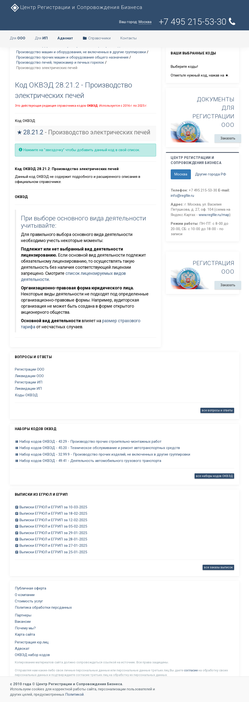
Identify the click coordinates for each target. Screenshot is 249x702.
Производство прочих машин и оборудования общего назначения (72, 57)
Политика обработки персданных (43, 607)
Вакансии (23, 621)
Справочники (97, 38)
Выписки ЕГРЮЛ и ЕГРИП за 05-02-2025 (51, 526)
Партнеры (23, 615)
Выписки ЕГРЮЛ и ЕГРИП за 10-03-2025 (51, 507)
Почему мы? (25, 628)
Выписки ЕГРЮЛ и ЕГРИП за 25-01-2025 (51, 552)
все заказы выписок (218, 567)
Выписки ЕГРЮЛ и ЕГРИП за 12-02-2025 (51, 520)
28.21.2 (33, 132)
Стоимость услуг (29, 601)
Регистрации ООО (29, 369)
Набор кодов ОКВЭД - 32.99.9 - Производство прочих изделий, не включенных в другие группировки (102, 454)
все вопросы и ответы (217, 410)
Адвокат (22, 648)
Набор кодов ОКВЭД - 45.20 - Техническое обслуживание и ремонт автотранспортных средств (97, 448)
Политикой (74, 694)
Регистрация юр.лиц (32, 642)
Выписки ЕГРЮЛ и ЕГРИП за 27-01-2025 (51, 545)
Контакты (128, 38)
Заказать (228, 138)
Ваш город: (135, 22)
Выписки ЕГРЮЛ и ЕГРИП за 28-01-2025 (51, 539)
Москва (180, 174)
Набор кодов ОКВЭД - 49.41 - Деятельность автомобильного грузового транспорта (88, 461)
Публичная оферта (30, 588)
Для (17, 38)
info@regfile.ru (182, 195)
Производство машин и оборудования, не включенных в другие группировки (81, 52)
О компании (25, 595)
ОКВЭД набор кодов (32, 655)
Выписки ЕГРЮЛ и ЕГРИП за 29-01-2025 (51, 533)
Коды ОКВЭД (26, 395)
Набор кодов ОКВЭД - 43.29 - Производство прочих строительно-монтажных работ (88, 441)
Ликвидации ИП (28, 388)
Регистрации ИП (28, 382)
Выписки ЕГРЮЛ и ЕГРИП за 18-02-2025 (51, 513)
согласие (191, 670)
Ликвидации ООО (29, 376)
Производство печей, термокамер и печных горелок (60, 62)
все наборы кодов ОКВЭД (214, 476)
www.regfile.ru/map (214, 215)
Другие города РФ (210, 174)
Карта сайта (25, 634)
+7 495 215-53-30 (197, 22)
